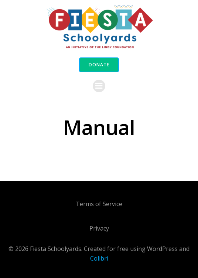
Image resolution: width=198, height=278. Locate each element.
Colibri (99, 258)
